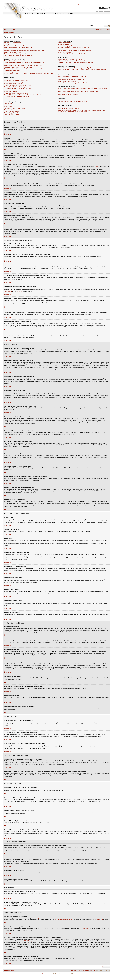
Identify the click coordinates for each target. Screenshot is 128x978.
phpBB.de (19, 291)
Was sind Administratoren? (64, 42)
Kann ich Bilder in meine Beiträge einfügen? (15, 108)
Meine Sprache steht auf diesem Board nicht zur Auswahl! (18, 67)
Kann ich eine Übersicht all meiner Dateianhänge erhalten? (72, 101)
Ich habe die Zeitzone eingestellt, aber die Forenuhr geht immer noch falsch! (23, 65)
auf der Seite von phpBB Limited (63, 919)
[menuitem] (14, 29)
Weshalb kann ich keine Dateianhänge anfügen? (16, 90)
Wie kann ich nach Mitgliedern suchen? (67, 81)
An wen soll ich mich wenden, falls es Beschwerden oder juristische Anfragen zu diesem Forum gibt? (83, 110)
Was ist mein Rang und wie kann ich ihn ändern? (16, 72)
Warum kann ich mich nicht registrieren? (14, 46)
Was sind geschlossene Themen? (12, 114)
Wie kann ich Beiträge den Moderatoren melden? (16, 93)
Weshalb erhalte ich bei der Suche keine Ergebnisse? (71, 78)
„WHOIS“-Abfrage (27, 941)
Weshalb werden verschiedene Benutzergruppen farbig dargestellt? (74, 50)
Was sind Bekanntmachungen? (11, 111)
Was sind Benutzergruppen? (65, 46)
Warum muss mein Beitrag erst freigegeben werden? (17, 96)
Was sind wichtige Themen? (11, 113)
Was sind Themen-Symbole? (11, 116)
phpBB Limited (8, 291)
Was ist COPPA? (8, 44)
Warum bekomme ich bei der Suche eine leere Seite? (71, 79)
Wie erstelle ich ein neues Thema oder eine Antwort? (17, 79)
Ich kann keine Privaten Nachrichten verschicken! (70, 59)
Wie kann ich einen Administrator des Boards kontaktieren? (72, 111)
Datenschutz (82, 4)
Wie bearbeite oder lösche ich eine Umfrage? (15, 87)
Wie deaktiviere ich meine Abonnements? (68, 94)
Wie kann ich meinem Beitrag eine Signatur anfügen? (17, 82)
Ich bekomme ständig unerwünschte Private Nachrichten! (72, 61)
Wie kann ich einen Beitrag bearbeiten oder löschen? (17, 80)
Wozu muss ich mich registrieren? (12, 42)
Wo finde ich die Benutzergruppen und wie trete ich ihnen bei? (73, 47)
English (78, 4)
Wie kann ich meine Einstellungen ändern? (14, 61)
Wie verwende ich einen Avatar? (12, 70)
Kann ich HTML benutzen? (10, 105)
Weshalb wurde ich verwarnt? (11, 91)
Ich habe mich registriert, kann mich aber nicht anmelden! (18, 47)
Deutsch (75, 4)
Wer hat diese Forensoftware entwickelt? (68, 107)
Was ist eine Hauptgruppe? (64, 52)
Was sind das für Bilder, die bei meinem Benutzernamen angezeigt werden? (23, 68)
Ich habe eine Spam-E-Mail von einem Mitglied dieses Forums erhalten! (75, 62)
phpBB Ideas (85, 928)
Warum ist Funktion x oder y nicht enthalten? (69, 108)
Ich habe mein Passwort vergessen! (13, 52)
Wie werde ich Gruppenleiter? (65, 49)
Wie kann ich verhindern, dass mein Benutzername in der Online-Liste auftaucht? (24, 62)
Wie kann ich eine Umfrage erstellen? (13, 83)
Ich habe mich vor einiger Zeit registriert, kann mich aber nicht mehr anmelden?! (24, 50)
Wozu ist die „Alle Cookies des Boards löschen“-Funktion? (18, 55)
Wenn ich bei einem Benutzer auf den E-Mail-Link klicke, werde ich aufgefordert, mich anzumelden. (28, 73)
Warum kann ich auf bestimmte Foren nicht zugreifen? (17, 88)
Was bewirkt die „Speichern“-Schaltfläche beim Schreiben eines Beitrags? (22, 94)
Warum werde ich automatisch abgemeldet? (15, 54)
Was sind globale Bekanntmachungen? (13, 109)
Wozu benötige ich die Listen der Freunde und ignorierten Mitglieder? (75, 68)
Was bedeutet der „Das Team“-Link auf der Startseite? (71, 54)
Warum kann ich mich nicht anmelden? (13, 49)
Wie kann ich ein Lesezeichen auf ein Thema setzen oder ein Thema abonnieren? (78, 91)
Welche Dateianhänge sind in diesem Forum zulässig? (71, 100)
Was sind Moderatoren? (64, 44)
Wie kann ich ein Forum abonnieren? (67, 93)
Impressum (87, 4)
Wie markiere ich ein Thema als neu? (13, 98)
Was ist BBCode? (8, 103)
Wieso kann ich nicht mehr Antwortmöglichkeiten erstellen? (18, 85)
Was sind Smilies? (8, 106)
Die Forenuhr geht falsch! (10, 64)
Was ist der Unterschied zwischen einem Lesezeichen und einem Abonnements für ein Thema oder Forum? (82, 89)
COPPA (98, 166)
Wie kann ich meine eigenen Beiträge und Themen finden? (72, 83)
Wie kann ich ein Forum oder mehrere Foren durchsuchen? (72, 76)
